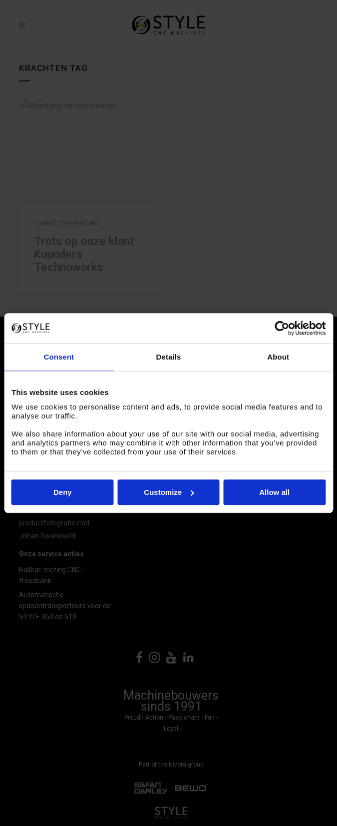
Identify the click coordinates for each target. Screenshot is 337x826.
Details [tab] (168, 357)
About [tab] (278, 357)
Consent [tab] (58, 357)
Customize (169, 492)
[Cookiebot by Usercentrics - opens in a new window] (282, 328)
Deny (62, 492)
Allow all (274, 492)
